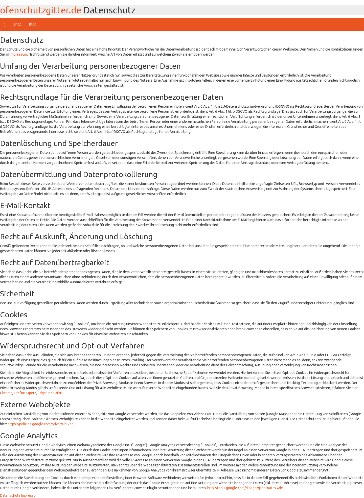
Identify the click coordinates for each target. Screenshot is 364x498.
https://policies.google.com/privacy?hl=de (41, 424)
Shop (17, 24)
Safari (57, 393)
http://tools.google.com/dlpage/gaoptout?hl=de (245, 488)
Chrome (6, 393)
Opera (31, 393)
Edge (42, 393)
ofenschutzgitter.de (40, 10)
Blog (32, 24)
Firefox (19, 393)
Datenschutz (10, 495)
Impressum (18, 54)
